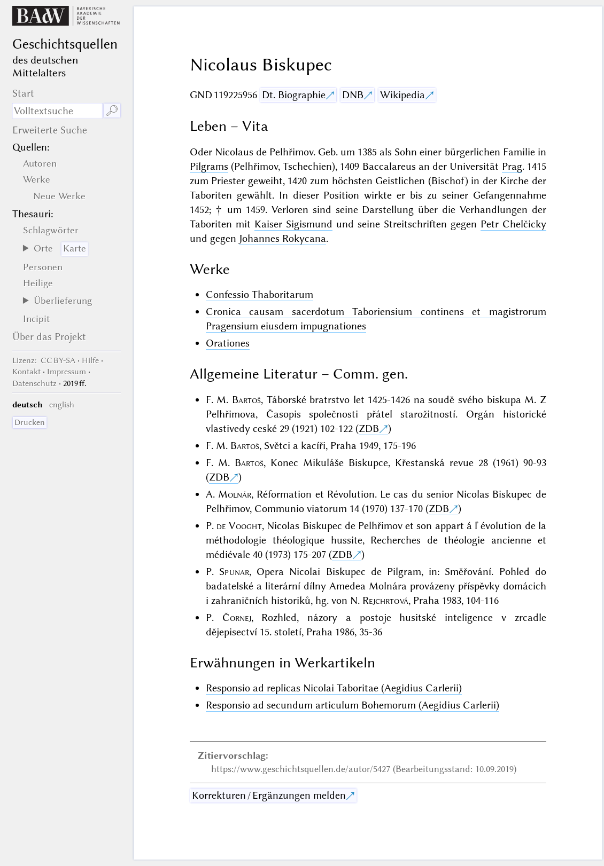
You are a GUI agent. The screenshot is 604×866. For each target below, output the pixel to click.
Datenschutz (34, 383)
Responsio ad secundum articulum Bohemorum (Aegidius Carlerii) (352, 705)
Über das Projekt (49, 336)
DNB (352, 95)
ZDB (369, 428)
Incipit (36, 319)
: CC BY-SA (43, 360)
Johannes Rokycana (282, 238)
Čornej (236, 617)
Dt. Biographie (294, 95)
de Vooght (239, 525)
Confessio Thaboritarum (259, 294)
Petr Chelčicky (513, 224)
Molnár (234, 494)
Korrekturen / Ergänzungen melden (269, 795)
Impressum (66, 371)
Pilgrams (209, 166)
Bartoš (246, 399)
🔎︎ (112, 111)
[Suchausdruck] (57, 111)
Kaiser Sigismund (293, 224)
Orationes (228, 343)
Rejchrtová (385, 600)
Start (23, 93)
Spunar (234, 571)
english (61, 405)
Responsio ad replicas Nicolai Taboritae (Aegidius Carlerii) (334, 688)
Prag (512, 166)
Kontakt (26, 371)
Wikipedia (402, 95)
